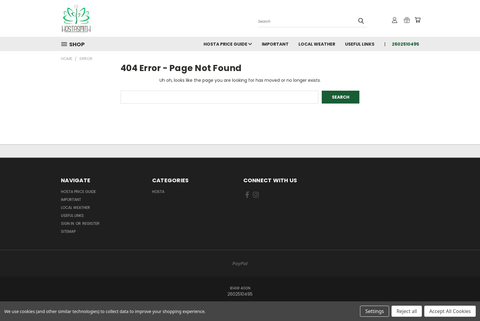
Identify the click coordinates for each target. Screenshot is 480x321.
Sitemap (68, 231)
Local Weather (316, 44)
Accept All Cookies (450, 311)
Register (90, 223)
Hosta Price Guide (228, 44)
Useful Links (359, 44)
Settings (374, 311)
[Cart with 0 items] (417, 20)
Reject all (406, 311)
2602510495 (405, 44)
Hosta (158, 191)
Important (275, 44)
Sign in (68, 223)
